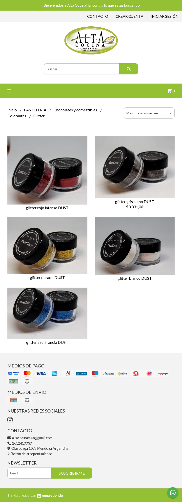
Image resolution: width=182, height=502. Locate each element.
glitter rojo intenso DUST (47, 207)
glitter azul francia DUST (47, 342)
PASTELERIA (35, 109)
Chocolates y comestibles (76, 109)
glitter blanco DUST (135, 278)
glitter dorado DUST (47, 277)
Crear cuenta (129, 16)
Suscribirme (72, 473)
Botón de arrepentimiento (29, 454)
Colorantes (17, 115)
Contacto (97, 16)
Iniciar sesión (164, 16)
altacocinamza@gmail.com (30, 438)
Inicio (12, 109)
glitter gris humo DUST (134, 201)
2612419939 (19, 443)
